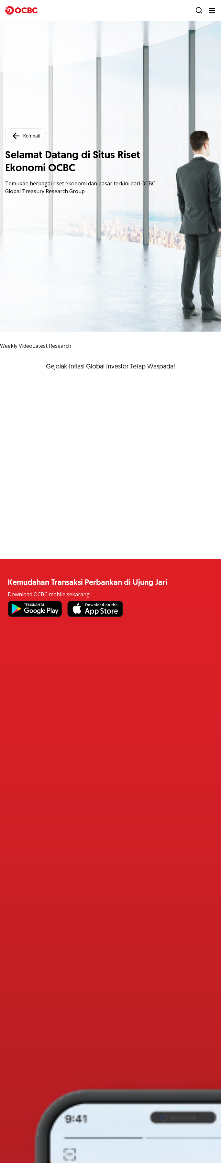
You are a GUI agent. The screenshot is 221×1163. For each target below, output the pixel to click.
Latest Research (51, 345)
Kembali (25, 136)
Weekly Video (16, 345)
